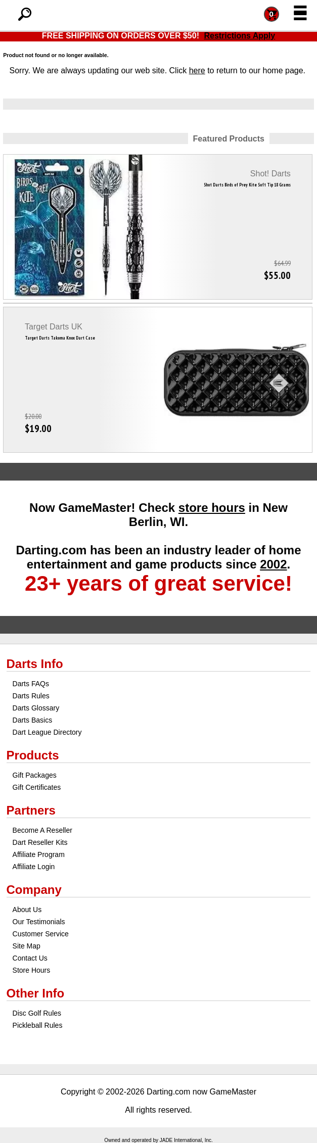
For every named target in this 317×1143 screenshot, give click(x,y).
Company (34, 889)
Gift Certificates (37, 787)
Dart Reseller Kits (40, 842)
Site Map (26, 946)
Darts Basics (33, 720)
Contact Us (30, 958)
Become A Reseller (42, 830)
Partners (31, 810)
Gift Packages (35, 775)
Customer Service (41, 934)
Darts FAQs (31, 684)
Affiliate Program (39, 854)
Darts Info (35, 664)
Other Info (36, 993)
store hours (211, 507)
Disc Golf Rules (37, 1013)
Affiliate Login (34, 867)
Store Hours (32, 970)
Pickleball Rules (38, 1025)
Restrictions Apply (239, 35)
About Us (27, 910)
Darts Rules (31, 696)
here (197, 70)
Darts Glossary (36, 708)
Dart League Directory (47, 732)
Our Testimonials (39, 922)
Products (33, 755)
